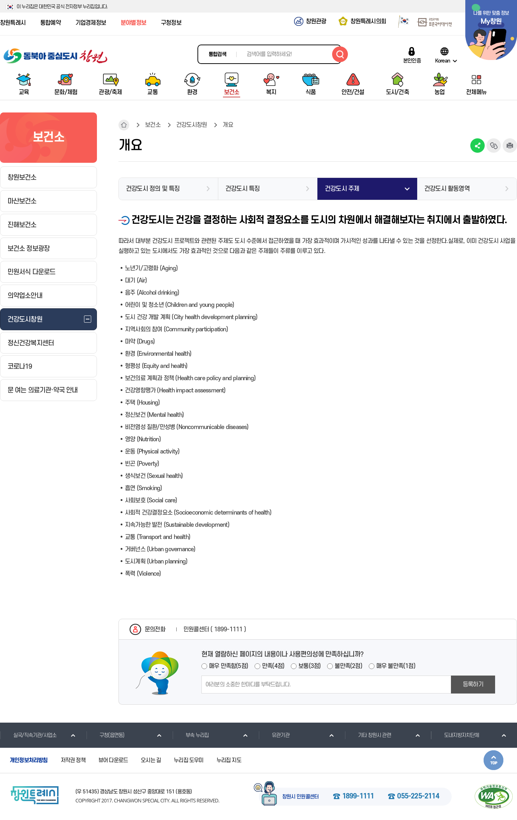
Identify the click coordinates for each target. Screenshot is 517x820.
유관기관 (273, 735)
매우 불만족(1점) (395, 666)
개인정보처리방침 (29, 760)
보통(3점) (309, 666)
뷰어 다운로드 (113, 760)
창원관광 (316, 21)
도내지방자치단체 (455, 735)
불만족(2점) (348, 666)
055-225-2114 (418, 796)
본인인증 (412, 61)
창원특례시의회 (368, 21)
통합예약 (50, 23)
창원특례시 (12, 23)
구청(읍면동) (105, 735)
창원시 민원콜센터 (300, 797)
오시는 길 (151, 760)
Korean (442, 61)
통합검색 (217, 54)
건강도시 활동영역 (447, 188)
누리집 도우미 (188, 760)
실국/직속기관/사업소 (28, 735)
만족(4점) (273, 666)
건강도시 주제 (342, 188)
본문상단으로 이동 (493, 760)
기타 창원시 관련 (368, 735)
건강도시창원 (191, 125)
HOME (123, 125)
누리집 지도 (228, 760)
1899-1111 (358, 796)
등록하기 (473, 684)
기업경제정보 (90, 23)
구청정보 (171, 23)
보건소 (152, 125)
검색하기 (340, 54)
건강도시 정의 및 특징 (153, 188)
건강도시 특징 (242, 188)
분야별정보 (133, 23)
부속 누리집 (190, 735)
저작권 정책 (73, 760)
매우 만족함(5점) (228, 666)
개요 (228, 125)
